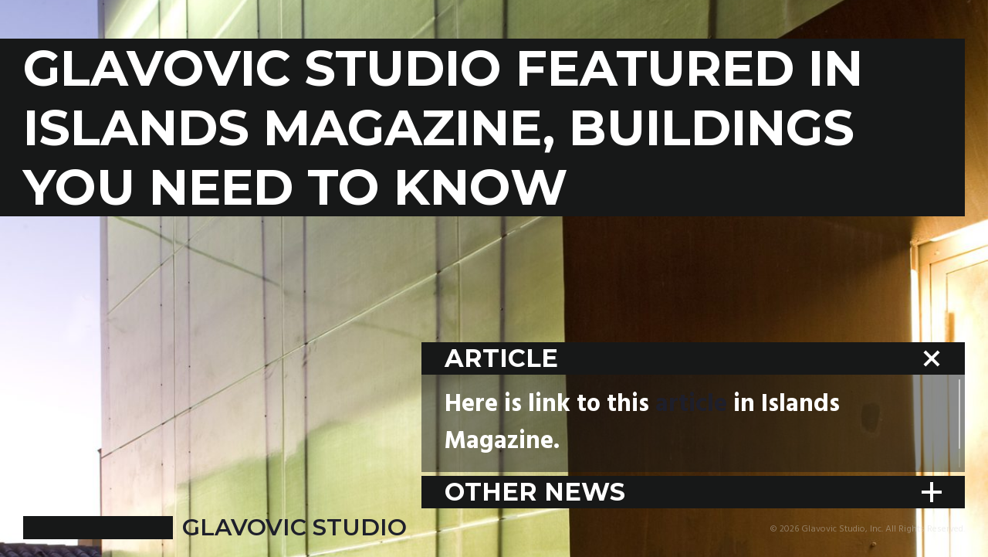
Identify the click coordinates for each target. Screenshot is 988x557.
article (691, 404)
